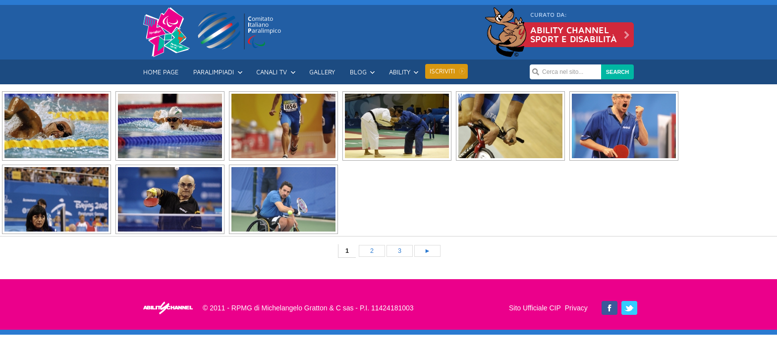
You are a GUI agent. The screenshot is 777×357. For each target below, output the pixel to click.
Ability (399, 72)
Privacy (576, 308)
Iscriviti (442, 71)
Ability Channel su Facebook (609, 308)
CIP (240, 31)
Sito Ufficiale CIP (535, 308)
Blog (358, 72)
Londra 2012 (166, 32)
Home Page (160, 72)
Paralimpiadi (213, 72)
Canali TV (271, 72)
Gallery (322, 72)
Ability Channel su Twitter (629, 308)
